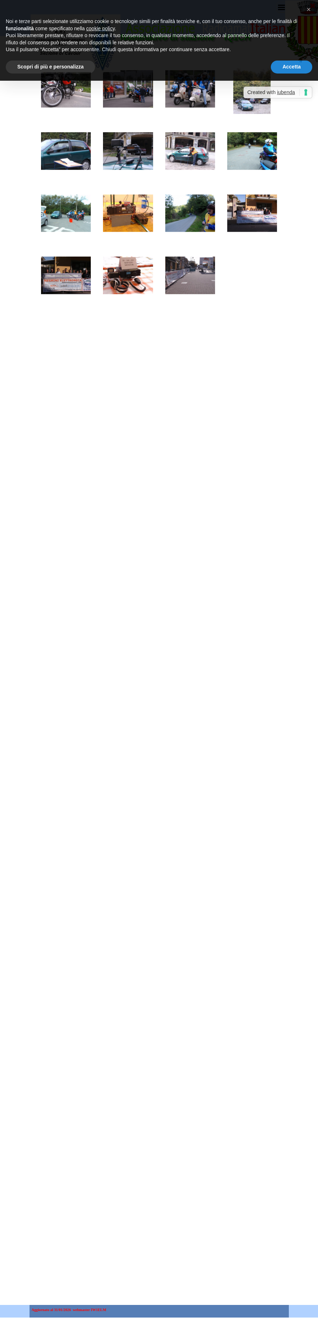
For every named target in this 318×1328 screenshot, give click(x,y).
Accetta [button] (291, 55)
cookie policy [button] (100, 17)
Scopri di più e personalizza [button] (50, 55)
